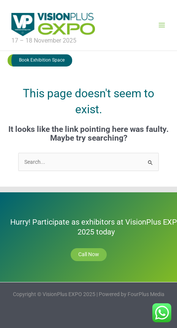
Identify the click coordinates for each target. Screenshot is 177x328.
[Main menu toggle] (162, 25)
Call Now (88, 254)
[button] (40, 60)
